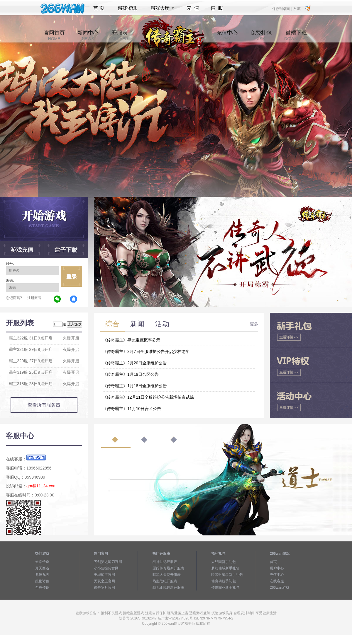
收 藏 (296, 8)
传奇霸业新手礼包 (225, 588)
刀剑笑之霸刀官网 (108, 562)
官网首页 (54, 35)
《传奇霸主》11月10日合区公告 (132, 408)
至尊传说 (42, 588)
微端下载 (296, 35)
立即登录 (71, 276)
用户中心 (277, 568)
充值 (192, 8)
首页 (98, 8)
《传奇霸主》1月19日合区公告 (131, 374)
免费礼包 (261, 35)
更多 (254, 324)
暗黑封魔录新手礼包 (227, 575)
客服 (217, 8)
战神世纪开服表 (165, 562)
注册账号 (34, 298)
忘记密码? (14, 298)
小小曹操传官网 (106, 568)
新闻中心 (88, 35)
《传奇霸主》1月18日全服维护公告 (135, 385)
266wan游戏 (279, 588)
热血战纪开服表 (165, 581)
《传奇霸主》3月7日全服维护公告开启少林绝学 (146, 351)
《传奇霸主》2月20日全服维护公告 (135, 363)
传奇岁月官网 (104, 588)
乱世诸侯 (42, 581)
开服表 (119, 35)
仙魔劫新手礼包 (223, 581)
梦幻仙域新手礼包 (225, 568)
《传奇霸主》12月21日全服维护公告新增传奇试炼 (148, 397)
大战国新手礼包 (223, 562)
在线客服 (277, 581)
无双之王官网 (104, 581)
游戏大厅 (161, 8)
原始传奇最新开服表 (168, 568)
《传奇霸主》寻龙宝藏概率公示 (131, 340)
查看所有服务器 (44, 404)
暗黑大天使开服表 (167, 575)
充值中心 (227, 35)
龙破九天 (42, 575)
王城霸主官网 (104, 575)
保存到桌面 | (282, 8)
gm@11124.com (41, 486)
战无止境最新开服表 (168, 588)
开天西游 (42, 568)
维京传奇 (42, 562)
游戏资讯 (127, 8)
